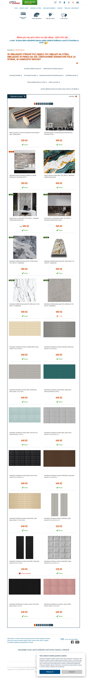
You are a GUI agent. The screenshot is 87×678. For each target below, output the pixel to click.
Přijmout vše (49, 672)
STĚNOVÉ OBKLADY (20, 50)
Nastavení (72, 672)
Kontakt (60, 8)
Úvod (16, 8)
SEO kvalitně (22, 669)
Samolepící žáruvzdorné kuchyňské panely (50, 75)
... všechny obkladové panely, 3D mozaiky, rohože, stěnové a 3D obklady (58, 89)
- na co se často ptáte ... (70, 639)
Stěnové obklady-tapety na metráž (36, 82)
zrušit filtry (71, 96)
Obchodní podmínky (49, 8)
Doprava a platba (35, 8)
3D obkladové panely (70, 75)
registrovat (75, 8)
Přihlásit (67, 8)
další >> (51, 104)
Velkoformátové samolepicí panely (52, 68)
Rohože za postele (54, 82)
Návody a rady (24, 8)
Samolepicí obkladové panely (32, 68)
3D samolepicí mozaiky (30, 75)
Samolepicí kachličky (14, 75)
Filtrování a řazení (16, 96)
